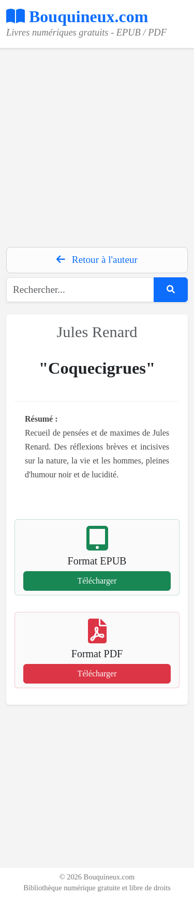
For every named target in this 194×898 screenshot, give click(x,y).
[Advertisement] (97, 145)
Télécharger (96, 580)
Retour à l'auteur (97, 259)
